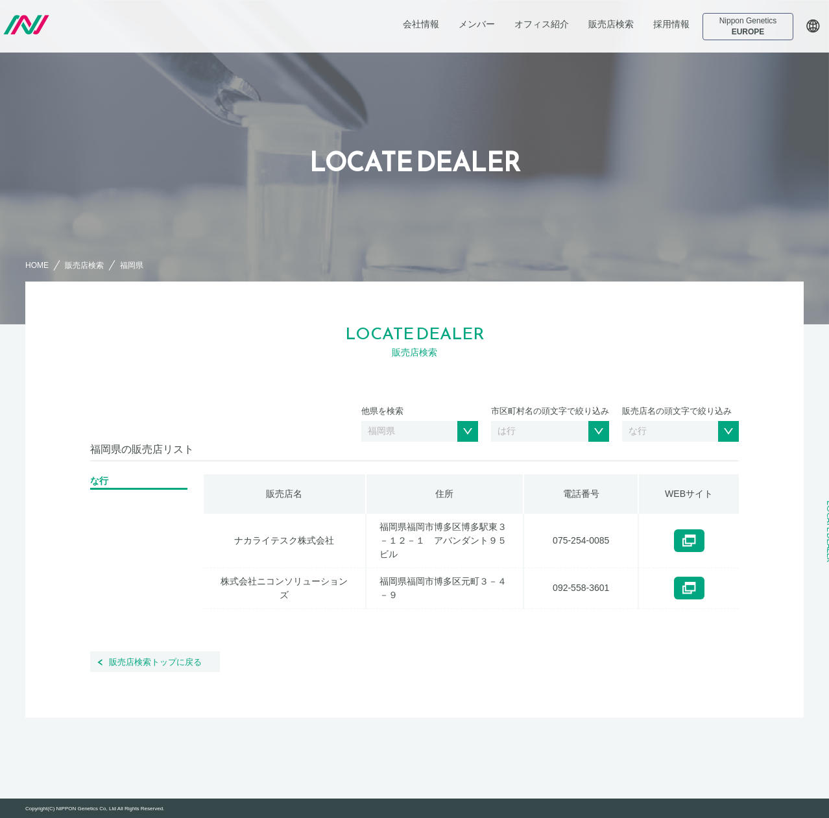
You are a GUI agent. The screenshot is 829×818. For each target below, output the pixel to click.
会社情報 (421, 24)
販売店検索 (611, 24)
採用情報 (671, 24)
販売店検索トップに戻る (155, 662)
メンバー (477, 24)
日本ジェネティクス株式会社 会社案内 (91, 24)
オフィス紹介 (541, 24)
